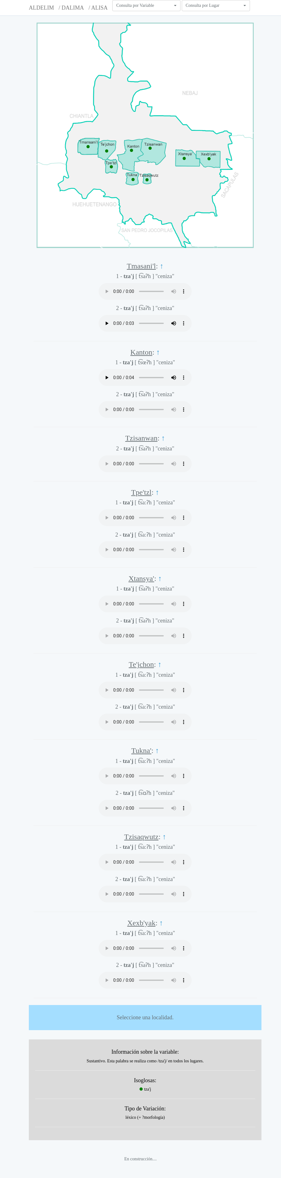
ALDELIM (41, 8)
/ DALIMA (71, 8)
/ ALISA (98, 8)
